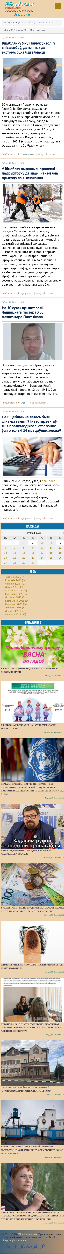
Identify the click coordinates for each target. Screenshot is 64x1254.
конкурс (35, 493)
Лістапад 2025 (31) (16, 597)
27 (5, 562)
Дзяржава (26, 293)
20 (5, 557)
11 (51, 547)
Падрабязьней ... (48, 154)
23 (32, 557)
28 (14, 562)
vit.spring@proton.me (14, 1240)
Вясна (22, 14)
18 (51, 552)
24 (42, 557)
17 (42, 552)
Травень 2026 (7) (15, 577)
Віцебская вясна (27, 1234)
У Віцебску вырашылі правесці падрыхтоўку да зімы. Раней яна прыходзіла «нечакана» (30, 173)
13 (5, 552)
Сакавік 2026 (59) (15, 583)
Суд (23, 402)
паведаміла (23, 365)
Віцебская (19, 4)
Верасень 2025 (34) (16, 604)
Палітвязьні (27, 154)
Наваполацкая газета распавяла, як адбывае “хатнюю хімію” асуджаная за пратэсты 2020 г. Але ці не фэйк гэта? (31, 1027)
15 (23, 552)
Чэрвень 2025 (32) (15, 614)
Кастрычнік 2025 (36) (17, 601)
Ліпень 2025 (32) (14, 611)
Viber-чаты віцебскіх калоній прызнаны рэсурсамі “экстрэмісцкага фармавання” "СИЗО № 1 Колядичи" (32, 1150)
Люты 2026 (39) (14, 587)
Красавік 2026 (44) (15, 580)
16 (32, 552)
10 (42, 547)
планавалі (49, 481)
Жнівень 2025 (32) (15, 607)
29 (23, 562)
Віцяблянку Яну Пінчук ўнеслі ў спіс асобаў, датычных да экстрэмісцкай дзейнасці (28, 48)
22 (23, 557)
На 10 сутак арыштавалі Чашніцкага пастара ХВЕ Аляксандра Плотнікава (23, 312)
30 (32, 562)
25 (51, 557)
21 (14, 557)
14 (14, 552)
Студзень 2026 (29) (16, 590)
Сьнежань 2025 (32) (16, 594)
